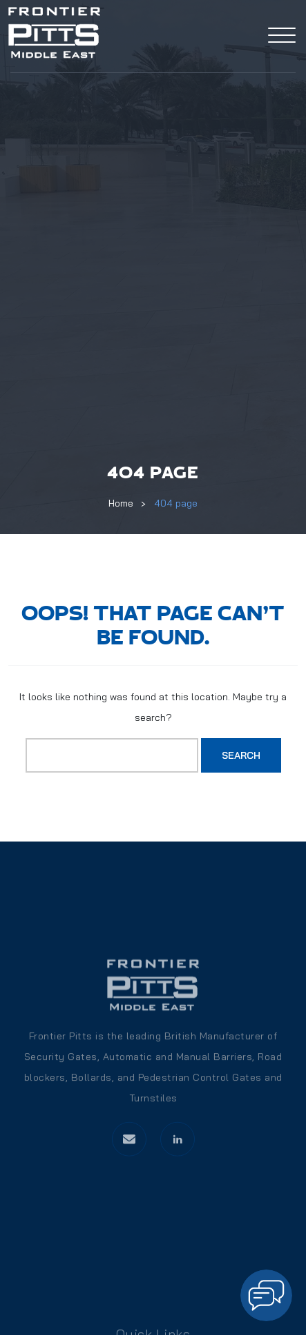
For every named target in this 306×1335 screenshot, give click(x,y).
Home (120, 503)
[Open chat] (266, 1295)
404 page (176, 503)
